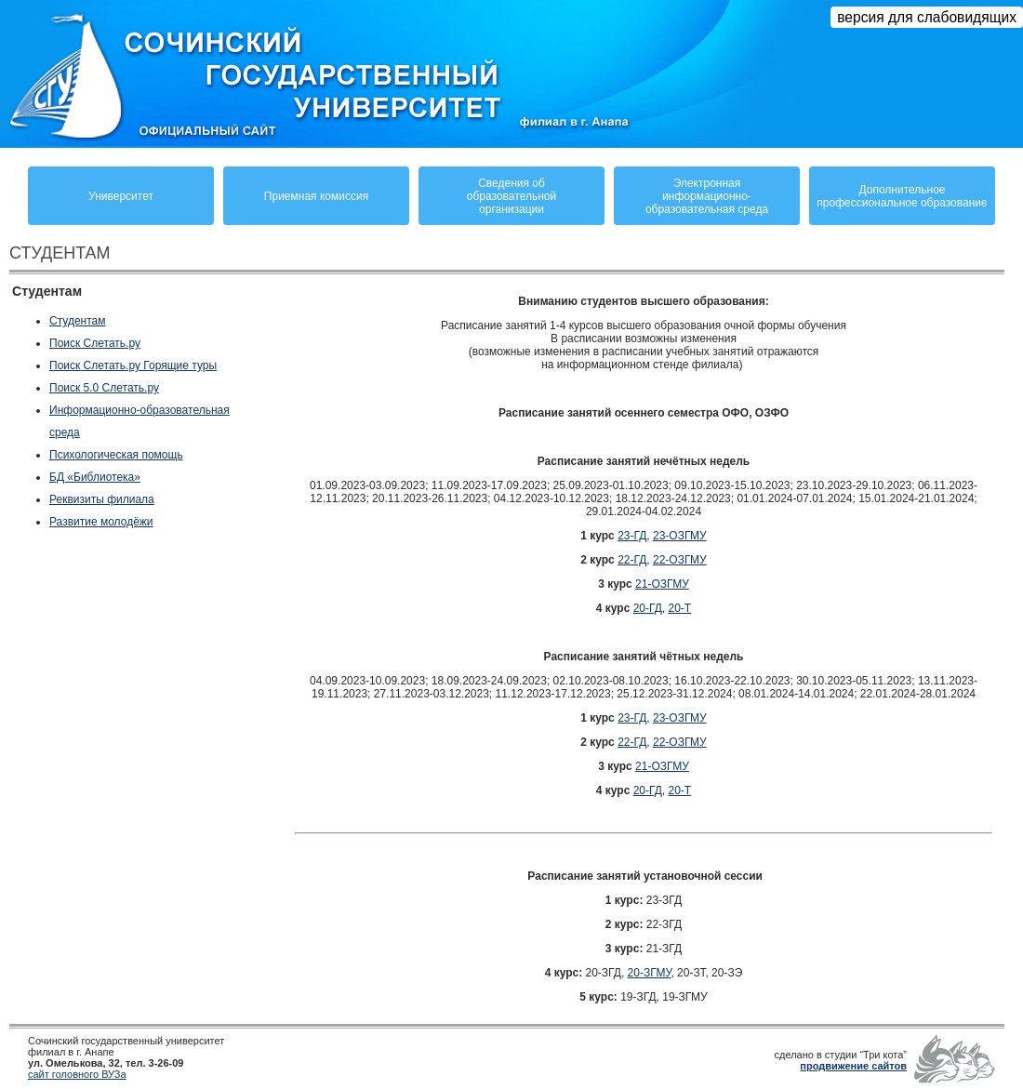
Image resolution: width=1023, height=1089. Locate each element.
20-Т (680, 608)
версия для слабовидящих (926, 17)
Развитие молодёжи (101, 521)
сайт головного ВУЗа (77, 1074)
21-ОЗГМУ (662, 584)
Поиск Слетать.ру (94, 343)
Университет (120, 196)
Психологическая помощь (116, 454)
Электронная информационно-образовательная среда (706, 196)
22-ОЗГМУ (680, 559)
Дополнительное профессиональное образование (902, 196)
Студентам (77, 320)
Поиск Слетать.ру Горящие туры (133, 365)
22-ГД (632, 559)
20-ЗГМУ (649, 972)
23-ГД (632, 535)
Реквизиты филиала (101, 499)
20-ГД (647, 608)
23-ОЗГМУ (680, 535)
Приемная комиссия (316, 196)
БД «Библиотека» (94, 477)
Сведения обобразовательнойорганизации (511, 196)
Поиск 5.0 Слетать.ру (104, 387)
